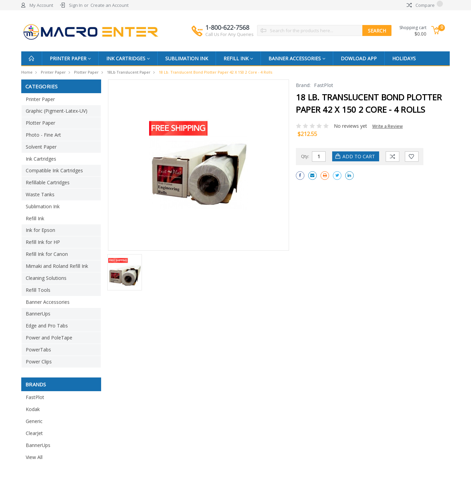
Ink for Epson (40, 230)
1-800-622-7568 (229, 30)
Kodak (33, 409)
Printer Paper (70, 58)
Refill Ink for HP (43, 242)
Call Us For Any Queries (229, 34)
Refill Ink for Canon (47, 254)
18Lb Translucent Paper (128, 72)
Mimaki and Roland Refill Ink (57, 266)
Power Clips (39, 361)
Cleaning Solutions (46, 278)
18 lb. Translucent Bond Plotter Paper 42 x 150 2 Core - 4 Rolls (215, 72)
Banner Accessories (296, 58)
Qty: (305, 156)
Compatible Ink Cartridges (54, 170)
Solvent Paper (41, 147)
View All (34, 457)
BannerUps (38, 313)
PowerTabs (38, 349)
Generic (34, 421)
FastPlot (35, 397)
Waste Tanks (40, 194)
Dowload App (359, 58)
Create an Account (109, 5)
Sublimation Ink (186, 58)
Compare (425, 5)
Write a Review (387, 126)
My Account (41, 5)
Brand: (303, 85)
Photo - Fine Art (43, 135)
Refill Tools (38, 290)
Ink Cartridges (128, 58)
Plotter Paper (86, 72)
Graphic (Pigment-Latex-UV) (56, 111)
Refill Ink (238, 58)
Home (27, 72)
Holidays (404, 58)
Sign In (76, 5)
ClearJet (34, 433)
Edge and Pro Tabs (47, 325)
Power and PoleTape (49, 337)
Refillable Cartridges (48, 182)
